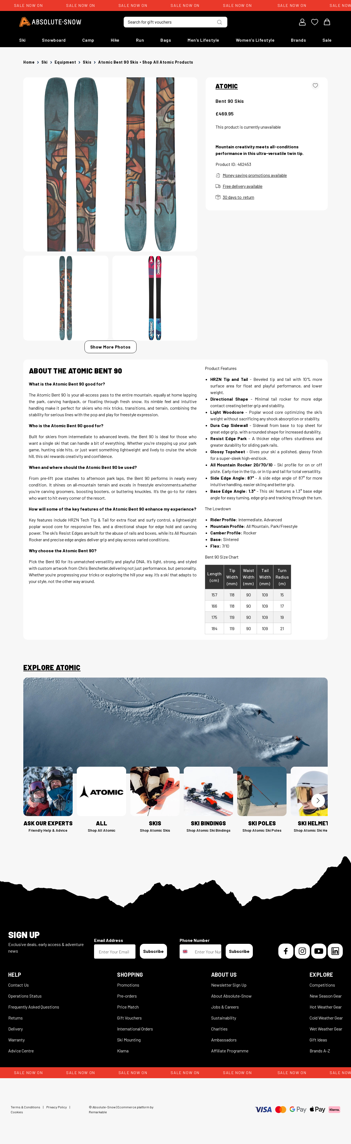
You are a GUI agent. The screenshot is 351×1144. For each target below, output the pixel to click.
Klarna (123, 1050)
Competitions (322, 984)
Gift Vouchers (129, 1017)
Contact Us (18, 984)
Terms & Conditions (25, 1107)
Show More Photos (110, 346)
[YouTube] (318, 951)
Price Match (128, 1006)
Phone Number (195, 940)
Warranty (16, 1039)
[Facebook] (285, 951)
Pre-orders (127, 995)
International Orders (135, 1028)
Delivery (15, 1028)
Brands (298, 40)
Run (140, 40)
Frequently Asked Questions (33, 1006)
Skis (87, 62)
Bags (165, 40)
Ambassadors (224, 1039)
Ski (22, 40)
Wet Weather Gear (326, 1028)
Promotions (128, 984)
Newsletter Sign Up (229, 984)
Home (29, 62)
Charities (219, 1028)
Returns (15, 1017)
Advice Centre (21, 1050)
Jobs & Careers (225, 1006)
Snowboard (54, 40)
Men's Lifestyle (203, 40)
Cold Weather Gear (326, 1017)
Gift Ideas (318, 1039)
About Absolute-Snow (231, 995)
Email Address (108, 940)
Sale (327, 40)
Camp (88, 40)
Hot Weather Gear (326, 1006)
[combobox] (186, 951)
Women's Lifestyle (255, 40)
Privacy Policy (56, 1107)
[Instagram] (302, 951)
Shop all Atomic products (167, 62)
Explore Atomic (52, 667)
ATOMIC (227, 85)
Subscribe (153, 951)
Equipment (65, 62)
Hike (115, 40)
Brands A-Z (320, 1050)
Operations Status (25, 995)
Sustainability (223, 1017)
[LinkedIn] (335, 951)
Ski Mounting (129, 1039)
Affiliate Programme (229, 1050)
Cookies (17, 1112)
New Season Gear (326, 995)
